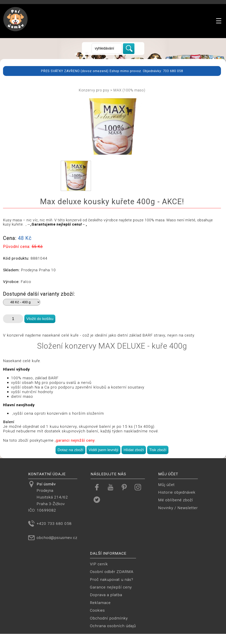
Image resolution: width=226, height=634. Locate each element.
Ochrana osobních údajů (113, 626)
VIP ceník (99, 564)
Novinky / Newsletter (178, 508)
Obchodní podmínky (109, 618)
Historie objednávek (176, 492)
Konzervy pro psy (94, 90)
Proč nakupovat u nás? (111, 579)
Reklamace (100, 602)
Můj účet (166, 484)
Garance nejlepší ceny (111, 587)
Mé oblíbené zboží (175, 500)
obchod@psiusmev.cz (57, 537)
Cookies (97, 610)
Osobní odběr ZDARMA (111, 571)
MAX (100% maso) (129, 90)
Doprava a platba (106, 595)
